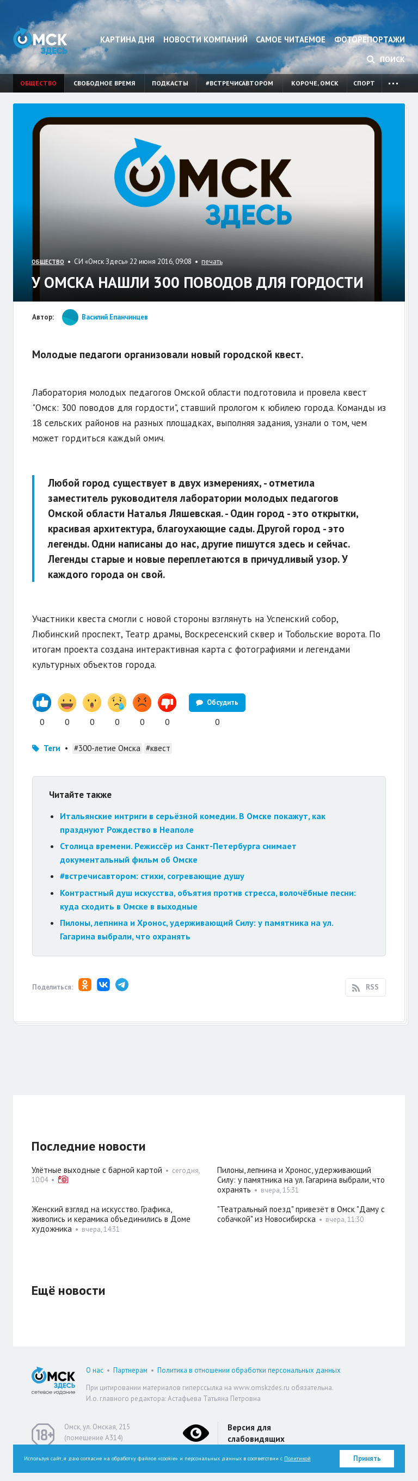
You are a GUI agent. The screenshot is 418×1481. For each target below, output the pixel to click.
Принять (367, 1458)
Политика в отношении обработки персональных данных (249, 1370)
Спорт (364, 83)
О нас (94, 1370)
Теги (52, 748)
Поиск (386, 59)
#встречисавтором (239, 83)
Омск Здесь (40, 41)
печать (212, 261)
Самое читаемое (290, 39)
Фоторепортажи (369, 39)
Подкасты (170, 83)
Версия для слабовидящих (256, 1433)
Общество (38, 83)
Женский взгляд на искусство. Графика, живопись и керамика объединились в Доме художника (111, 1219)
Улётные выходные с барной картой (97, 1170)
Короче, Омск (315, 83)
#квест (158, 748)
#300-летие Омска (107, 748)
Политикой (297, 1458)
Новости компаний (205, 39)
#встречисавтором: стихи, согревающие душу (152, 875)
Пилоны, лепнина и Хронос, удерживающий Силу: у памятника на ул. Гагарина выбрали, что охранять (301, 1180)
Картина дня (127, 39)
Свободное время (104, 83)
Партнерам (130, 1370)
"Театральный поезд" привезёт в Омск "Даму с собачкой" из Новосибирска (301, 1214)
